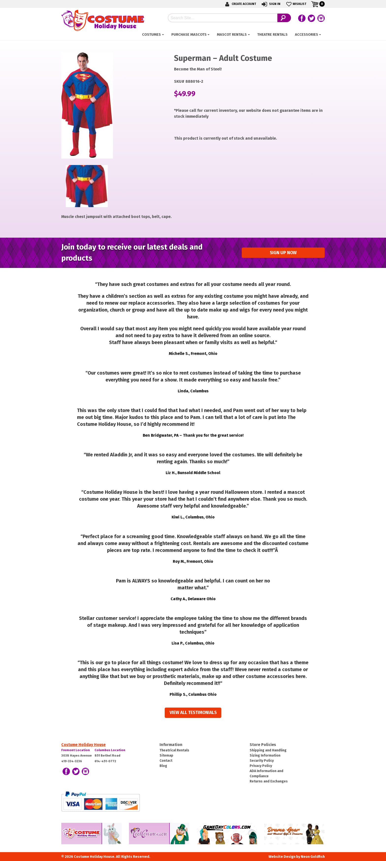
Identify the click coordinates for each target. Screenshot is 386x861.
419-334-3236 (71, 761)
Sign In (270, 4)
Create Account (240, 4)
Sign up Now (283, 252)
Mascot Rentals (232, 34)
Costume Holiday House (83, 744)
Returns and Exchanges (269, 781)
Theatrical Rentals (174, 750)
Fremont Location (75, 750)
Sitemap (166, 755)
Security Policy (262, 761)
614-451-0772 (105, 761)
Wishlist (295, 4)
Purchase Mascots (189, 34)
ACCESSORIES (306, 34)
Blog (163, 766)
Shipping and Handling (268, 750)
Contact (166, 761)
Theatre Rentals (272, 34)
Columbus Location (110, 750)
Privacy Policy (261, 766)
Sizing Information (265, 755)
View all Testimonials (193, 712)
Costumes (151, 34)
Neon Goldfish (313, 857)
